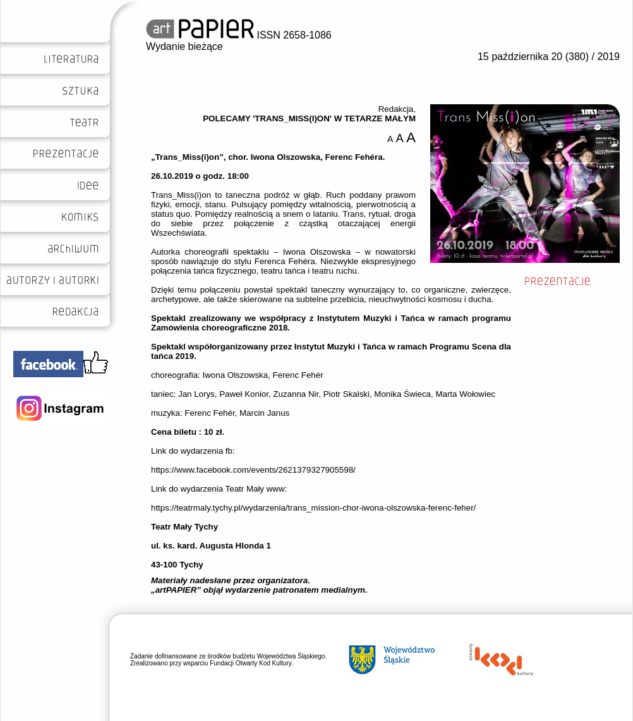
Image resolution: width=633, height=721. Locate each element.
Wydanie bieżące (184, 46)
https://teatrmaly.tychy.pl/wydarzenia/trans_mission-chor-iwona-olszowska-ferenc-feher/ (313, 507)
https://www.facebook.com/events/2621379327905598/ (253, 470)
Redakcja (396, 109)
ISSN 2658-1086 (239, 35)
